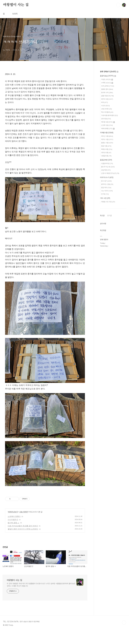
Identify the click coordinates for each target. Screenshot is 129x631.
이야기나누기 (13, 512)
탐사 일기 (106, 181)
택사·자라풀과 (107, 112)
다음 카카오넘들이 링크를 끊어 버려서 (23, 526)
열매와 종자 (107, 89)
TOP (124, 623)
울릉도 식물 (107, 143)
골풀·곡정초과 (107, 96)
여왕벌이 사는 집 (16, 5)
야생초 (107, 79)
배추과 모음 (107, 99)
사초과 (105, 106)
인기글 (109, 216)
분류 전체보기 (109, 72)
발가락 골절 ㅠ (13, 523)
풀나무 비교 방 (108, 167)
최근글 (102, 216)
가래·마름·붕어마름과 (109, 115)
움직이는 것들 (107, 184)
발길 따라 (106, 187)
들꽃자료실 (108, 76)
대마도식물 (106, 153)
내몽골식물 (106, 156)
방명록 (15, 14)
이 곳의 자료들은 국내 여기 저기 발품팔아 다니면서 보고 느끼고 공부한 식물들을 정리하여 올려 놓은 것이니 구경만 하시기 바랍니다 (41, 585)
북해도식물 (106, 149)
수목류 (107, 83)
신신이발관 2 (13, 520)
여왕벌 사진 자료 (108, 202)
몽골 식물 (106, 146)
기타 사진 (105, 198)
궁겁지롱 (106, 170)
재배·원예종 (108, 128)
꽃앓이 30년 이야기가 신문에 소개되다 (23, 529)
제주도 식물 (107, 139)
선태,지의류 (106, 109)
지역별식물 (106, 133)
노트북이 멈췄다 (14, 516)
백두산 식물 (107, 136)
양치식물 (106, 119)
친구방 (105, 194)
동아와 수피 (107, 92)
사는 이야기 (23, 512)
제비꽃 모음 (108, 122)
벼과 (104, 102)
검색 (118, 5)
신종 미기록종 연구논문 (110, 173)
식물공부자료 (107, 163)
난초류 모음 (107, 125)
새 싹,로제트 (107, 86)
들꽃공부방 (106, 160)
